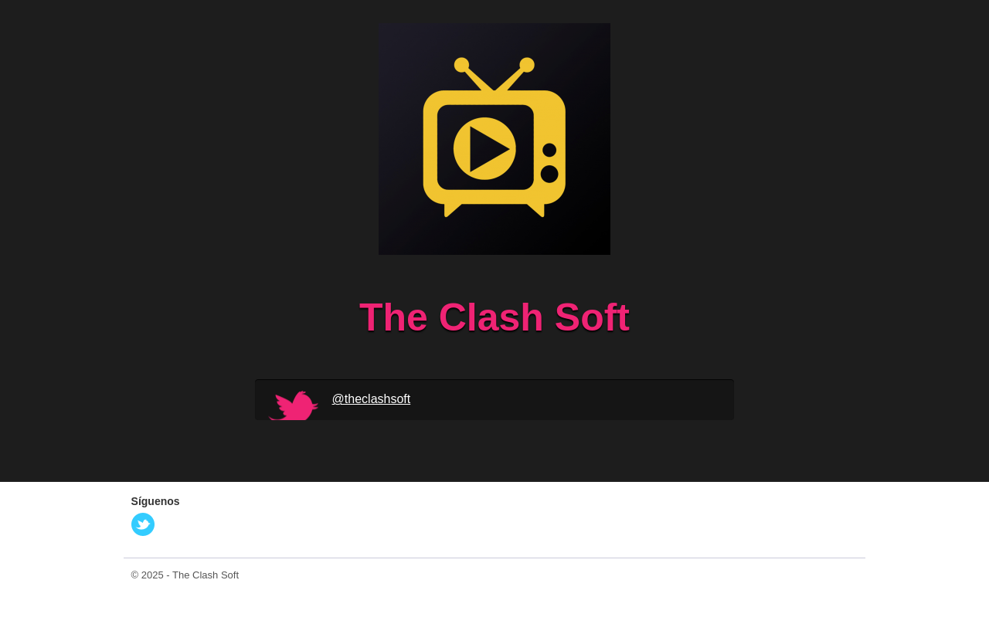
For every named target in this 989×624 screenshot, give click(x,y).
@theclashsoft (371, 398)
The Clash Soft (205, 575)
